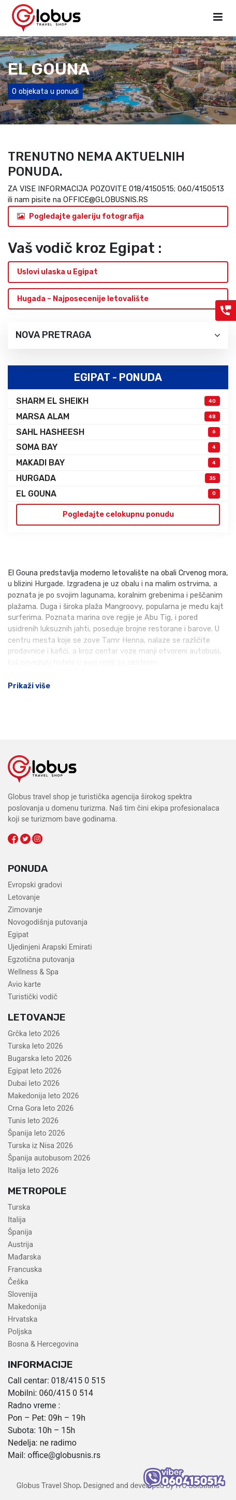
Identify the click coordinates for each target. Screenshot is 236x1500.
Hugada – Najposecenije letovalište (83, 298)
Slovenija (22, 1294)
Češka (18, 1282)
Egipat (18, 934)
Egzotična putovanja (41, 959)
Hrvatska (22, 1319)
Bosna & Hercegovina (43, 1344)
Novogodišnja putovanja (47, 922)
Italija (17, 1219)
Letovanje (24, 897)
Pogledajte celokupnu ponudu (118, 514)
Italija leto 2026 (33, 1170)
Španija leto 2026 (36, 1133)
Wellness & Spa (33, 972)
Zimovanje (25, 909)
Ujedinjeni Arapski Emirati (50, 947)
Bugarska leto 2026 (40, 1058)
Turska (19, 1207)
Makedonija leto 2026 (43, 1096)
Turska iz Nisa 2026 (40, 1145)
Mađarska (24, 1257)
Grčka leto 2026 (34, 1033)
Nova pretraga (118, 335)
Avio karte (24, 984)
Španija (20, 1232)
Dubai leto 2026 (34, 1083)
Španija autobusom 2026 (49, 1158)
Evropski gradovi (35, 885)
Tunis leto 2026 (33, 1120)
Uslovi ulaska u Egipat (57, 271)
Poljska (20, 1331)
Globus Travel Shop (48, 1485)
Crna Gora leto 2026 (40, 1108)
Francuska (25, 1269)
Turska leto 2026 (35, 1046)
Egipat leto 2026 (35, 1071)
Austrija (20, 1244)
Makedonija (27, 1307)
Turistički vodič (32, 997)
